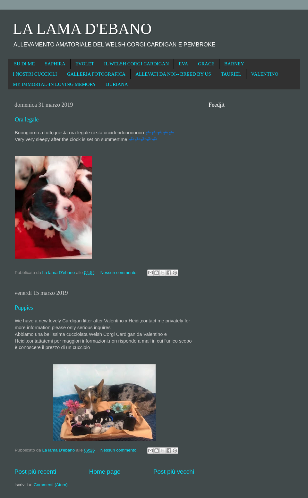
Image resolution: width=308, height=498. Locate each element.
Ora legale (26, 119)
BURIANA (117, 84)
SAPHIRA (55, 63)
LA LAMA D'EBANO (82, 28)
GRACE (206, 63)
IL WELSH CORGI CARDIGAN (136, 63)
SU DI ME (24, 63)
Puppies (24, 307)
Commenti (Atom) (51, 484)
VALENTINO (264, 74)
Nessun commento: (119, 272)
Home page (105, 471)
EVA (183, 63)
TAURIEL (231, 74)
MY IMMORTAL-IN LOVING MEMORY (54, 84)
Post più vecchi (173, 471)
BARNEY (234, 63)
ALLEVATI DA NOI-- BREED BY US (173, 74)
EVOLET (84, 63)
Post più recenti (35, 471)
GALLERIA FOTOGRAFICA (96, 74)
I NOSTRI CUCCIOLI (35, 74)
